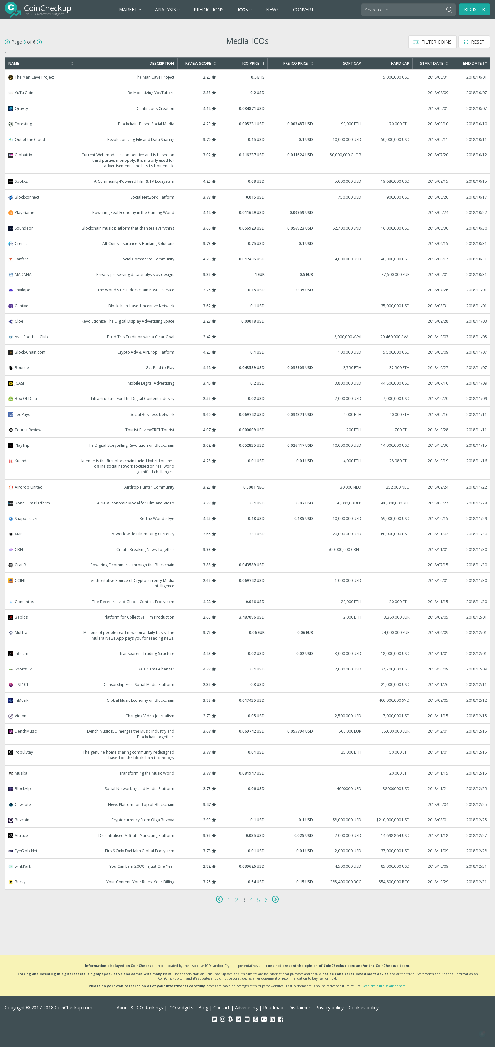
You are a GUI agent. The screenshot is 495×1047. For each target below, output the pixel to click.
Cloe (247, 321)
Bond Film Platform (247, 503)
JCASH (247, 383)
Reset (474, 42)
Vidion (247, 715)
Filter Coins (432, 42)
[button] (482, 1034)
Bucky (247, 881)
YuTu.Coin (247, 92)
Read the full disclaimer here (383, 986)
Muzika (247, 773)
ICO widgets (180, 1007)
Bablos (247, 617)
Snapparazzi (247, 518)
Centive (247, 305)
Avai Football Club (247, 336)
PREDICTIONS (209, 9)
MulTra (247, 635)
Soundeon (247, 228)
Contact (221, 1007)
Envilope (247, 290)
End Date (475, 63)
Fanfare (247, 259)
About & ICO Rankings (140, 1007)
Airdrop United (247, 487)
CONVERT (303, 9)
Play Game (247, 212)
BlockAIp (247, 788)
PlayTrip (247, 445)
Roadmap (273, 1007)
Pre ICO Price (298, 63)
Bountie (247, 367)
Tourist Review (247, 429)
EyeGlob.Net (247, 850)
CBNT (247, 549)
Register (474, 9)
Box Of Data (247, 398)
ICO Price (253, 63)
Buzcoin (247, 819)
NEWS (272, 9)
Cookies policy (364, 1007)
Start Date (434, 63)
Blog (203, 1007)
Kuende (247, 466)
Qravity (247, 108)
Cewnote (247, 804)
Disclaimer (299, 1007)
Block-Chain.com (247, 352)
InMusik (247, 700)
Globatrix (247, 160)
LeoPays (247, 414)
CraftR (247, 564)
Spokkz (247, 181)
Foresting (247, 124)
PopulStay (247, 755)
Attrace (247, 835)
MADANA (247, 274)
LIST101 (247, 684)
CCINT (247, 583)
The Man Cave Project (247, 77)
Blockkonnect (247, 197)
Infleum (247, 653)
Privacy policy (329, 1007)
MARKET (130, 9)
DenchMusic (247, 734)
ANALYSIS (167, 9)
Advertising (246, 1007)
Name (40, 63)
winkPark (247, 866)
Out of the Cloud (247, 139)
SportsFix (247, 669)
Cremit (247, 243)
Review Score (200, 63)
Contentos (247, 601)
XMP (247, 534)
